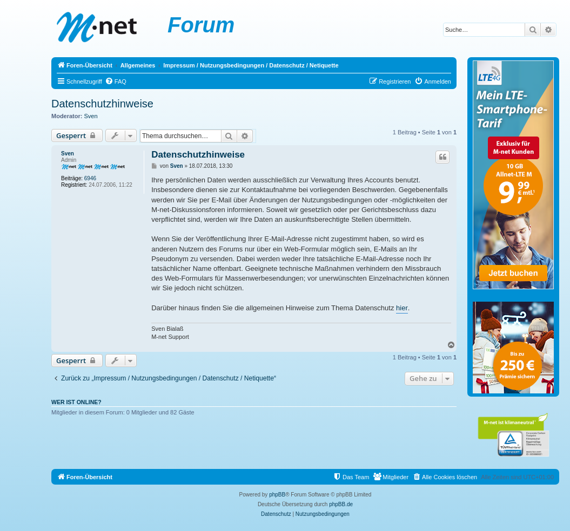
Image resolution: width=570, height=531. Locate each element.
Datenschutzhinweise (102, 104)
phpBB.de (341, 504)
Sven (91, 116)
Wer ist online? (76, 402)
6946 (90, 178)
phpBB (277, 495)
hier (402, 308)
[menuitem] (115, 81)
